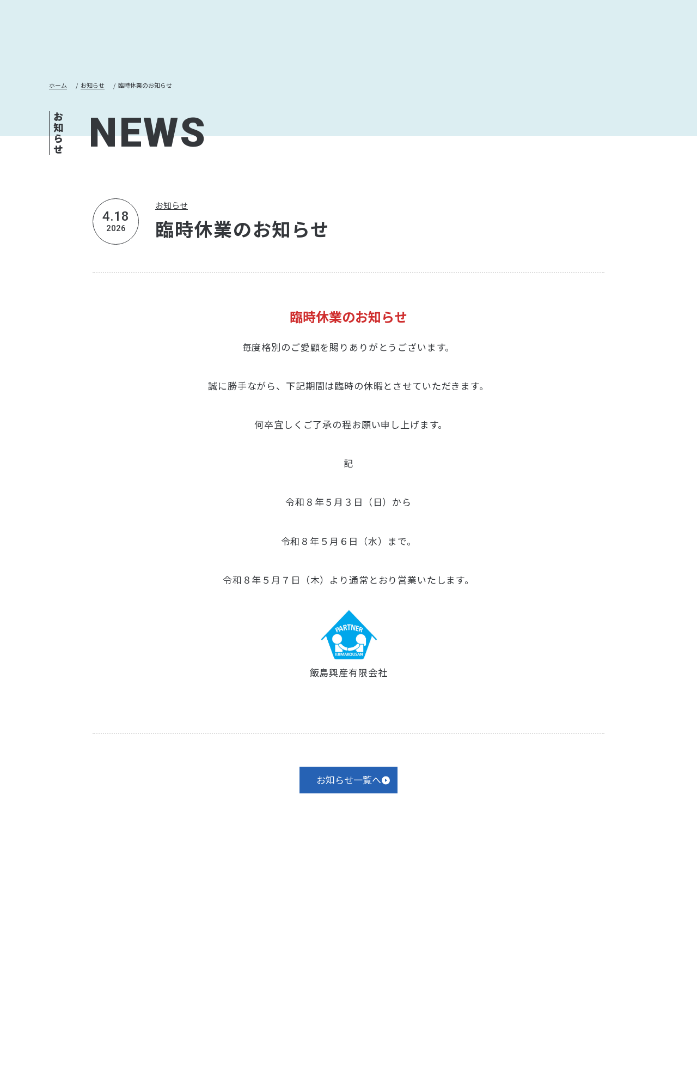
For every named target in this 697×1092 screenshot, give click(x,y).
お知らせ (103, 86)
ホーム (60, 86)
